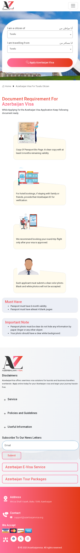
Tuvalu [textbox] (13, 34)
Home (6, 86)
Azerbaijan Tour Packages (25, 479)
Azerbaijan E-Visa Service (25, 467)
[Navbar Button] (73, 5)
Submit (12, 455)
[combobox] (40, 34)
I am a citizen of (40, 28)
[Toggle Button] (5, 400)
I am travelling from (40, 43)
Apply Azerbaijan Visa (40, 62)
